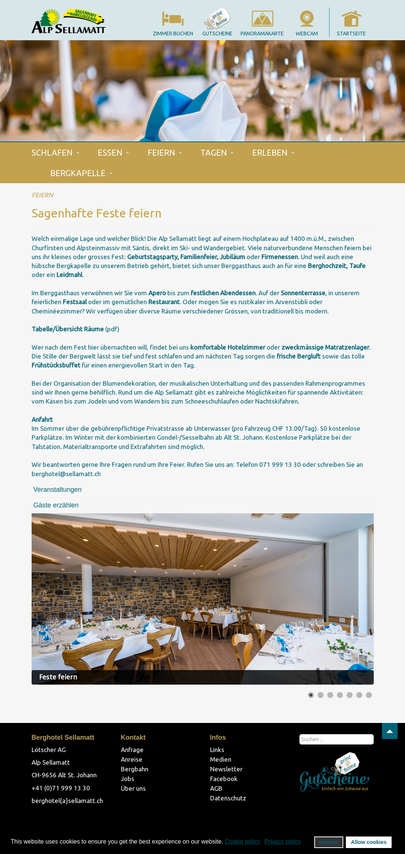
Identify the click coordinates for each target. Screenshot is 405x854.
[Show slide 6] (359, 695)
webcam (307, 33)
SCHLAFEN (55, 152)
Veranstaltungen (57, 489)
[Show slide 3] (330, 695)
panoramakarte (262, 33)
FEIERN (165, 152)
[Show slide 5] (350, 695)
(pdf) (75, 328)
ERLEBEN (273, 152)
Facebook (224, 778)
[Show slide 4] (340, 695)
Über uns (133, 788)
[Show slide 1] (311, 695)
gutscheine (217, 33)
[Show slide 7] (369, 695)
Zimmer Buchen (173, 33)
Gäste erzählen (56, 505)
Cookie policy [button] (242, 841)
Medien (220, 759)
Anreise (131, 759)
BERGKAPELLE (81, 173)
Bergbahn (134, 768)
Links (217, 749)
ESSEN (113, 152)
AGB (216, 788)
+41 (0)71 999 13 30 (61, 787)
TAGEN (217, 152)
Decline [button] (328, 842)
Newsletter (226, 768)
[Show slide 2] (321, 695)
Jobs (127, 778)
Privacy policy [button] (282, 841)
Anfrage (132, 749)
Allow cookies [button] (369, 842)
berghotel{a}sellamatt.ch (67, 800)
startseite (351, 33)
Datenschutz (228, 798)
